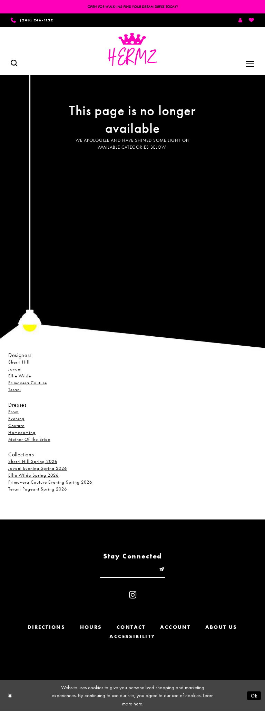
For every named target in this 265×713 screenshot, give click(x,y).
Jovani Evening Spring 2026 (37, 469)
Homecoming (22, 433)
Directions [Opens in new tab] (46, 629)
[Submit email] (163, 571)
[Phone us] (35, 20)
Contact (131, 629)
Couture (16, 426)
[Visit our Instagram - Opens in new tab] (132, 597)
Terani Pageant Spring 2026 (37, 490)
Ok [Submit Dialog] (253, 697)
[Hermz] (132, 50)
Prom (13, 413)
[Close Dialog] (10, 698)
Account (175, 629)
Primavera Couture (27, 384)
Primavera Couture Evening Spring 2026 (50, 483)
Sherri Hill (19, 363)
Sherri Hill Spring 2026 (32, 462)
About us (221, 629)
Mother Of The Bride (29, 440)
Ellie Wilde (19, 377)
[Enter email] (132, 571)
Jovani (15, 370)
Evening (16, 420)
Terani (14, 391)
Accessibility (132, 638)
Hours (91, 629)
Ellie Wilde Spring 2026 (33, 476)
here (138, 705)
